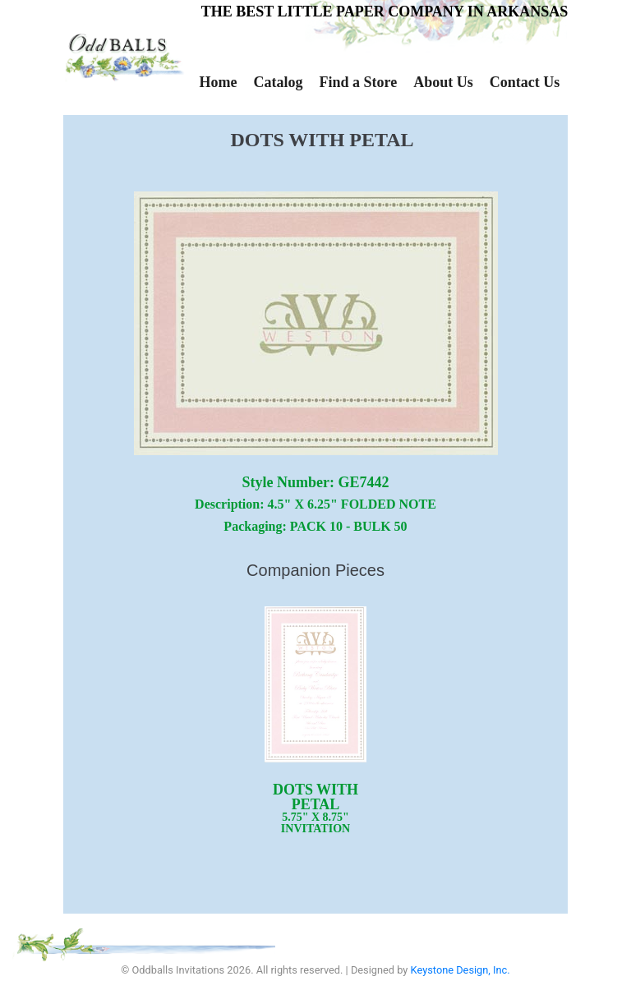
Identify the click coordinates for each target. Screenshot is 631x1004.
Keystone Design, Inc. (460, 970)
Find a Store (358, 82)
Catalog (277, 82)
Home (218, 82)
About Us (443, 82)
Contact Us (525, 82)
